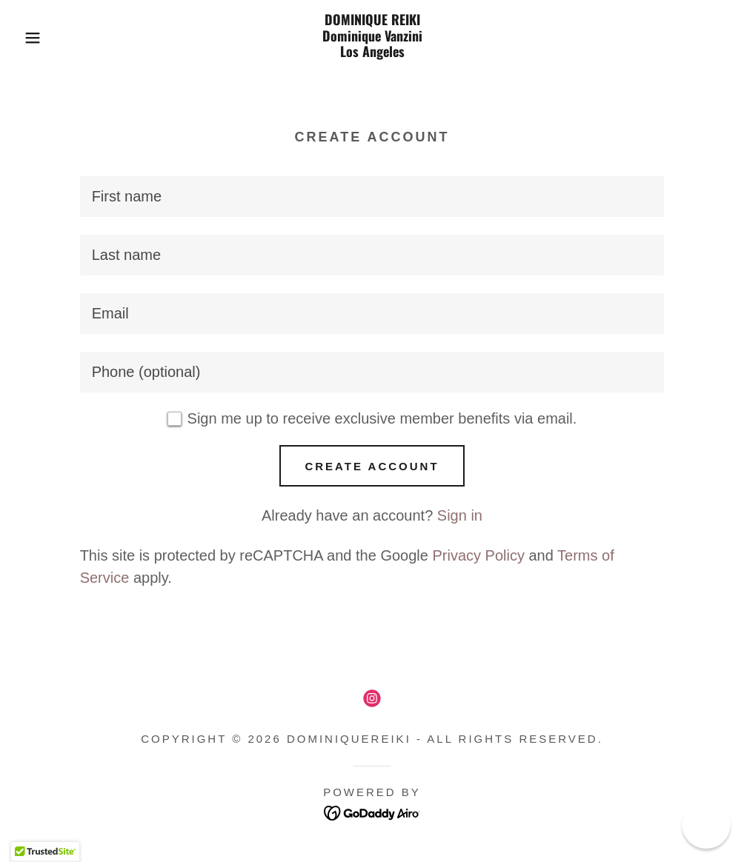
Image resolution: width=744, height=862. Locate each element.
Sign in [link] (459, 515)
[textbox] (372, 196)
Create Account (372, 466)
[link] (371, 52)
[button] (37, 38)
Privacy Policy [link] (478, 555)
